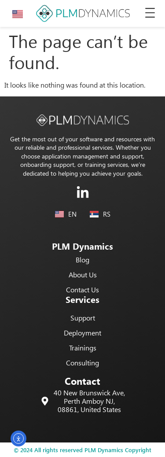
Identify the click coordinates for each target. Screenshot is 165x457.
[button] (150, 13)
